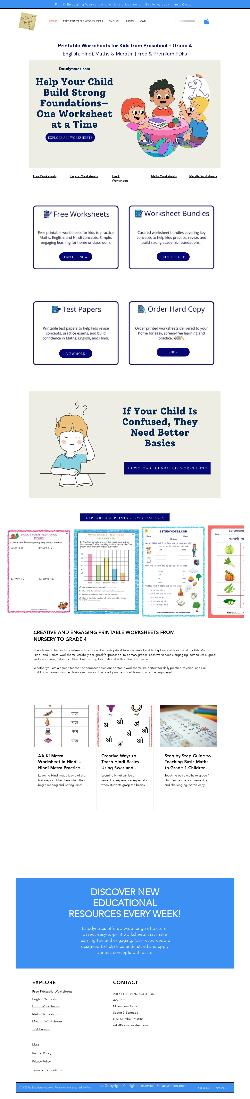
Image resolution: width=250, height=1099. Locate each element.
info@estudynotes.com (130, 1025)
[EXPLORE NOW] (75, 256)
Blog (35, 1044)
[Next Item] (235, 571)
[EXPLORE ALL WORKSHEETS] (70, 137)
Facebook (204, 1087)
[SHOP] (173, 352)
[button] (206, 21)
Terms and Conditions (47, 1070)
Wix (88, 1087)
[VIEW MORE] (75, 353)
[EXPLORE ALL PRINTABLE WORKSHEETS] (124, 517)
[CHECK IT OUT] (173, 256)
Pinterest (221, 1087)
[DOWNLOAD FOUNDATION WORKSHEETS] (167, 468)
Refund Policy (41, 1053)
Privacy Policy (41, 1061)
